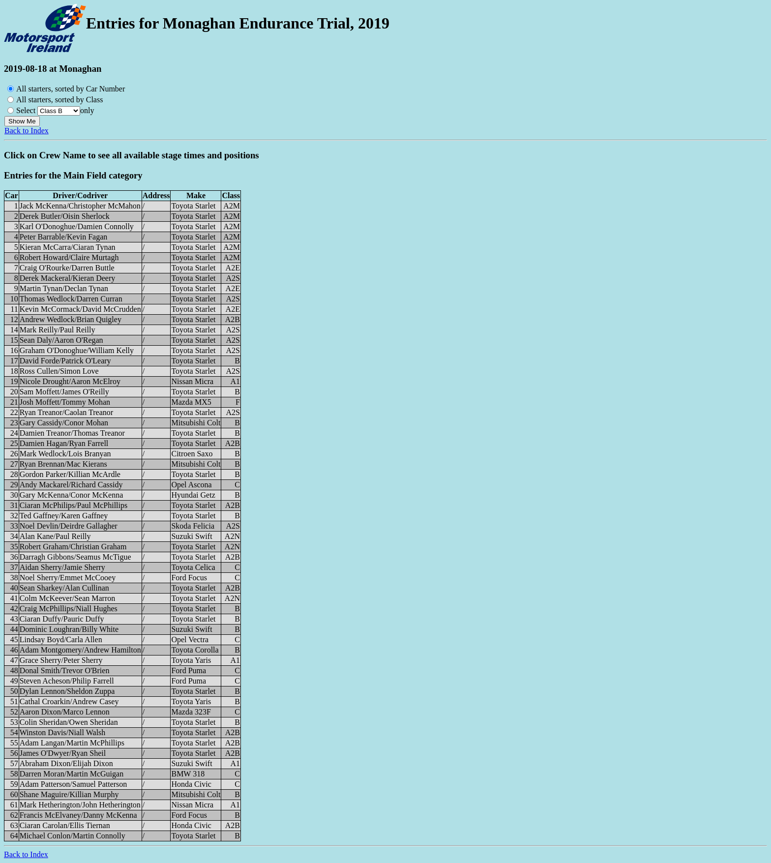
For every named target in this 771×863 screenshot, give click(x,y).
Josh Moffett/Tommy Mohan (65, 402)
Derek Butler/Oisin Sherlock (65, 216)
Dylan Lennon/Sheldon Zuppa (67, 691)
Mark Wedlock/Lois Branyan (65, 453)
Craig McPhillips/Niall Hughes (69, 608)
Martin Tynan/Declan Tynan (64, 288)
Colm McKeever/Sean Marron (68, 598)
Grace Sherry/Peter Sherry (61, 660)
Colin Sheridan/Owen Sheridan (69, 722)
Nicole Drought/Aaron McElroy (70, 381)
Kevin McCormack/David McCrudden (80, 309)
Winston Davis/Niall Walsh (63, 732)
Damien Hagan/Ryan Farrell (64, 443)
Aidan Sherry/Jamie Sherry (62, 567)
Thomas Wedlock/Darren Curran (71, 299)
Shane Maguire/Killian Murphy (69, 794)
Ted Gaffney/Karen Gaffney (64, 515)
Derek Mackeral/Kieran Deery (68, 278)
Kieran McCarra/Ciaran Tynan (68, 247)
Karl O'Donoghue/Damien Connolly (77, 226)
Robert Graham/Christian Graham (73, 546)
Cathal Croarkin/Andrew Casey (69, 701)
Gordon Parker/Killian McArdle (70, 474)
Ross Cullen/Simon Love (59, 371)
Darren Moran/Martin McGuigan (72, 774)
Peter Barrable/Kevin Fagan (64, 237)
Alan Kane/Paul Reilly (55, 536)
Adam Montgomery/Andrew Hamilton (80, 650)
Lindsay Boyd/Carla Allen (61, 639)
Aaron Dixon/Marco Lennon (65, 712)
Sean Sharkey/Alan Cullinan (64, 588)
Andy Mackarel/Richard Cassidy (71, 484)
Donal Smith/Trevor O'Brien (65, 670)
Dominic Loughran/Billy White (69, 629)
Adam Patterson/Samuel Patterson (73, 784)
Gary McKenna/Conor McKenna (71, 495)
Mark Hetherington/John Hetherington (80, 805)
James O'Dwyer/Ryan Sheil (63, 753)
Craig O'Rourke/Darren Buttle (67, 268)
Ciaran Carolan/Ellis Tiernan (65, 825)
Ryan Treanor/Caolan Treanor (66, 412)
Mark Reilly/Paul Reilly (57, 330)
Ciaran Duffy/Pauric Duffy (62, 619)
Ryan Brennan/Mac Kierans (63, 464)
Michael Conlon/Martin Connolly (72, 836)
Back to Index (26, 130)
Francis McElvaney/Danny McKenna (78, 815)
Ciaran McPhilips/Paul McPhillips (74, 505)
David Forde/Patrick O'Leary (65, 361)
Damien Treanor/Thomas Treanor (72, 433)
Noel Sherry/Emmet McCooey (68, 577)
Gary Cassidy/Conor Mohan (64, 422)
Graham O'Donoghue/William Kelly (77, 350)
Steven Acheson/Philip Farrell (67, 681)
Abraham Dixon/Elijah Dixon (66, 763)
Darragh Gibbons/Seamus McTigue (75, 557)
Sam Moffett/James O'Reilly (64, 391)
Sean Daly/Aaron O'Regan (61, 340)
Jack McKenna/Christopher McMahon (80, 206)
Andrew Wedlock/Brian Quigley (70, 319)
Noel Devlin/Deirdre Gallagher (69, 526)
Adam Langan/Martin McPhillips (72, 743)
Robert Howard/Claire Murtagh (69, 257)
